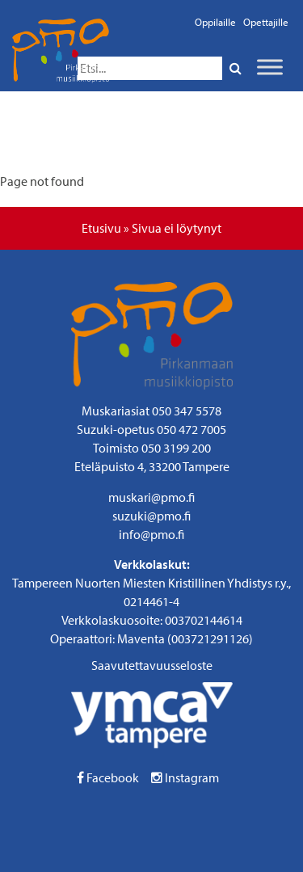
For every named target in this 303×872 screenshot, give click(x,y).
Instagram (185, 777)
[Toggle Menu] (270, 66)
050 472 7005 (191, 429)
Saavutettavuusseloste (152, 665)
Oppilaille (215, 21)
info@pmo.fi (151, 534)
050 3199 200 (176, 448)
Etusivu (101, 228)
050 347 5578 (186, 410)
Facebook (108, 777)
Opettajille (265, 21)
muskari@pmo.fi (151, 497)
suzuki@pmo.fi (151, 516)
